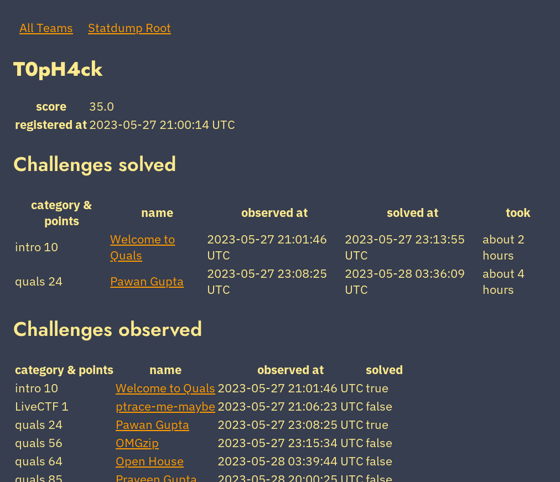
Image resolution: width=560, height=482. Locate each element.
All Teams (46, 27)
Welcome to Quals (165, 388)
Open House (150, 461)
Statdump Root (129, 27)
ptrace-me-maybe (165, 406)
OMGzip (137, 442)
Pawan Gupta (147, 281)
